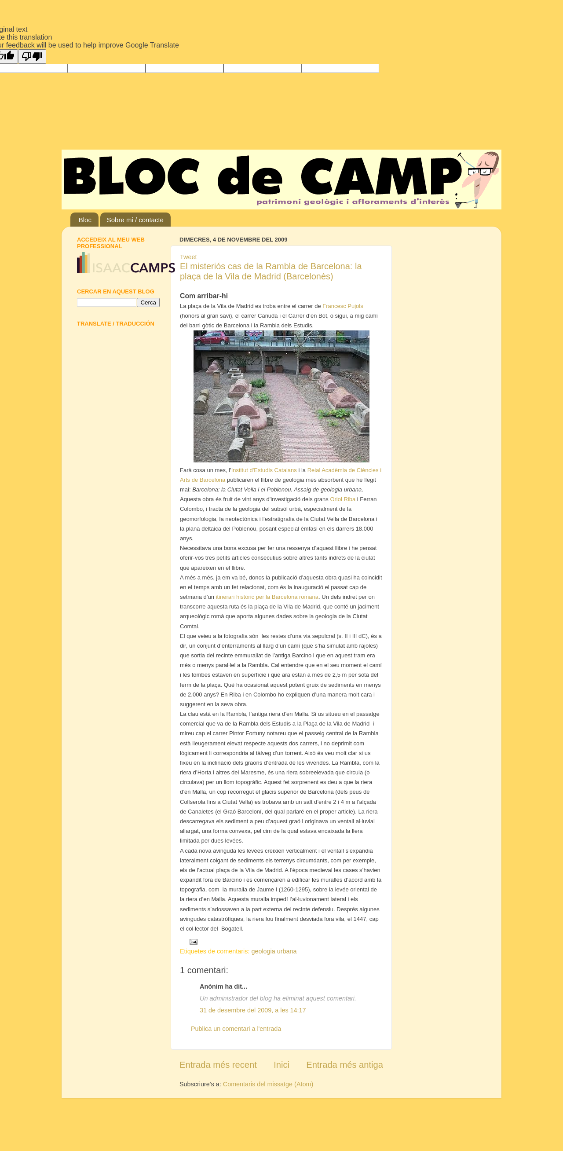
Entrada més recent (218, 1065)
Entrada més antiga (344, 1065)
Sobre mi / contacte (135, 220)
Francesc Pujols (342, 306)
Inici (281, 1065)
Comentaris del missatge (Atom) (268, 1084)
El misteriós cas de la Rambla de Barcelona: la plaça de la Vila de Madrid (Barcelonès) (271, 271)
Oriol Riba (342, 499)
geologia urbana (273, 951)
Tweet (188, 256)
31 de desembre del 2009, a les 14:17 (253, 1010)
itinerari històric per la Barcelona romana (267, 597)
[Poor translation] (32, 56)
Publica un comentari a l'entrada (236, 1028)
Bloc (85, 220)
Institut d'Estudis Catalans (264, 470)
